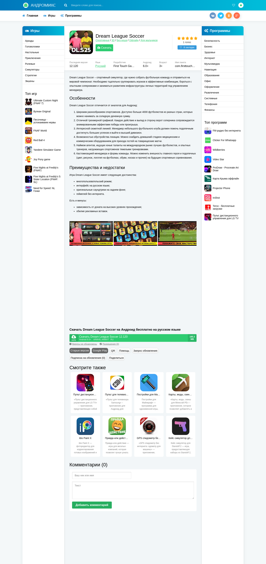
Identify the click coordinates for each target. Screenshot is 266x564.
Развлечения (211, 92)
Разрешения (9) (109, 345)
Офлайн (134, 40)
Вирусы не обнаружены (83, 345)
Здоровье (209, 52)
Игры (49, 15)
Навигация (210, 69)
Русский (100, 66)
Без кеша (123, 40)
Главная (30, 15)
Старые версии (80, 351)
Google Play (100, 351)
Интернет (209, 58)
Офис (207, 81)
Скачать (105, 48)
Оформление (212, 86)
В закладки (187, 48)
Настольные (32, 52)
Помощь (124, 351)
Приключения (33, 58)
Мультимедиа (212, 63)
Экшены (29, 81)
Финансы (209, 109)
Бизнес (208, 46)
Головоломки (32, 46)
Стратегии (31, 75)
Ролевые (30, 63)
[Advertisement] (101, 295)
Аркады (29, 40)
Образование (212, 75)
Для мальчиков (149, 40)
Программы (71, 15)
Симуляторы (32, 69)
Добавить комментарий (92, 505)
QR (113, 351)
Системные (210, 98)
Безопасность (212, 40)
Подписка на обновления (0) (88, 358)
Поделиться (116, 358)
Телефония (210, 104)
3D (114, 40)
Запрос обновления (145, 351)
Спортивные (103, 40)
